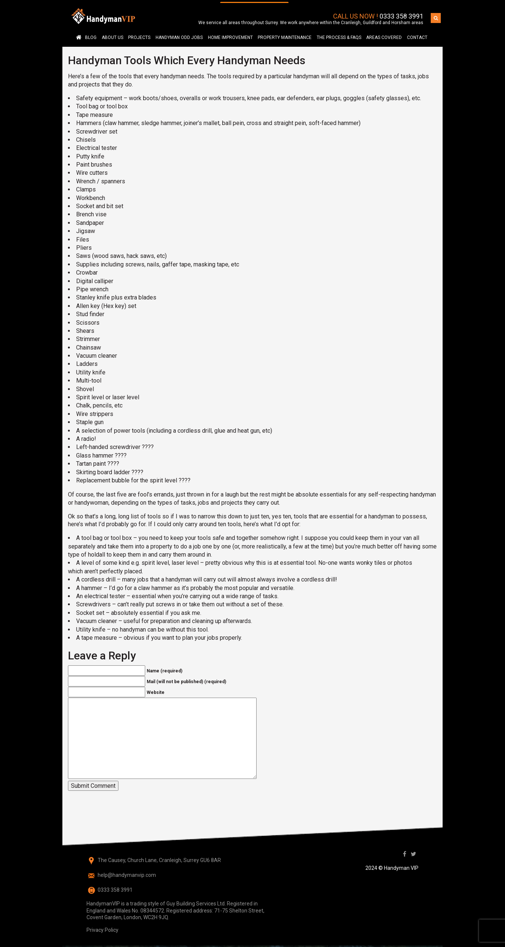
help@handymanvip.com (127, 872)
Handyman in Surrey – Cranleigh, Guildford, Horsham (78, 34)
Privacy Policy (102, 927)
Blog (91, 34)
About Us (112, 34)
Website (155, 689)
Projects (139, 34)
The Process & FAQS (339, 34)
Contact (417, 34)
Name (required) (164, 668)
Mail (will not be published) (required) (186, 679)
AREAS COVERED (384, 34)
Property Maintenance (285, 34)
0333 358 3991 (401, 13)
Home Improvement (230, 34)
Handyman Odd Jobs (179, 34)
